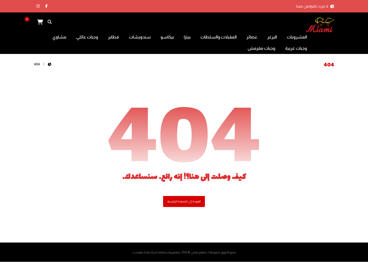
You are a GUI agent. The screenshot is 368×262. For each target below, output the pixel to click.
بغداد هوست (141, 252)
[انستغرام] (38, 6)
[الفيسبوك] (46, 6)
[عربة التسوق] (39, 22)
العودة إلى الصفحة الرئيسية (184, 201)
